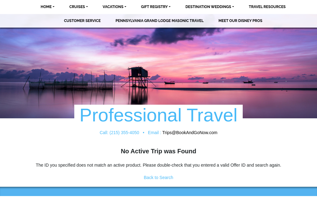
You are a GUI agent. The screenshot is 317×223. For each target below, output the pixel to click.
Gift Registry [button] (154, 7)
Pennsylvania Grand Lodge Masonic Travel (159, 21)
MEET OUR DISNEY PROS (241, 21)
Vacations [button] (113, 7)
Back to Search (158, 177)
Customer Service (82, 21)
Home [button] (46, 7)
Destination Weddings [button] (208, 7)
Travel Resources (267, 7)
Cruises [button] (77, 7)
